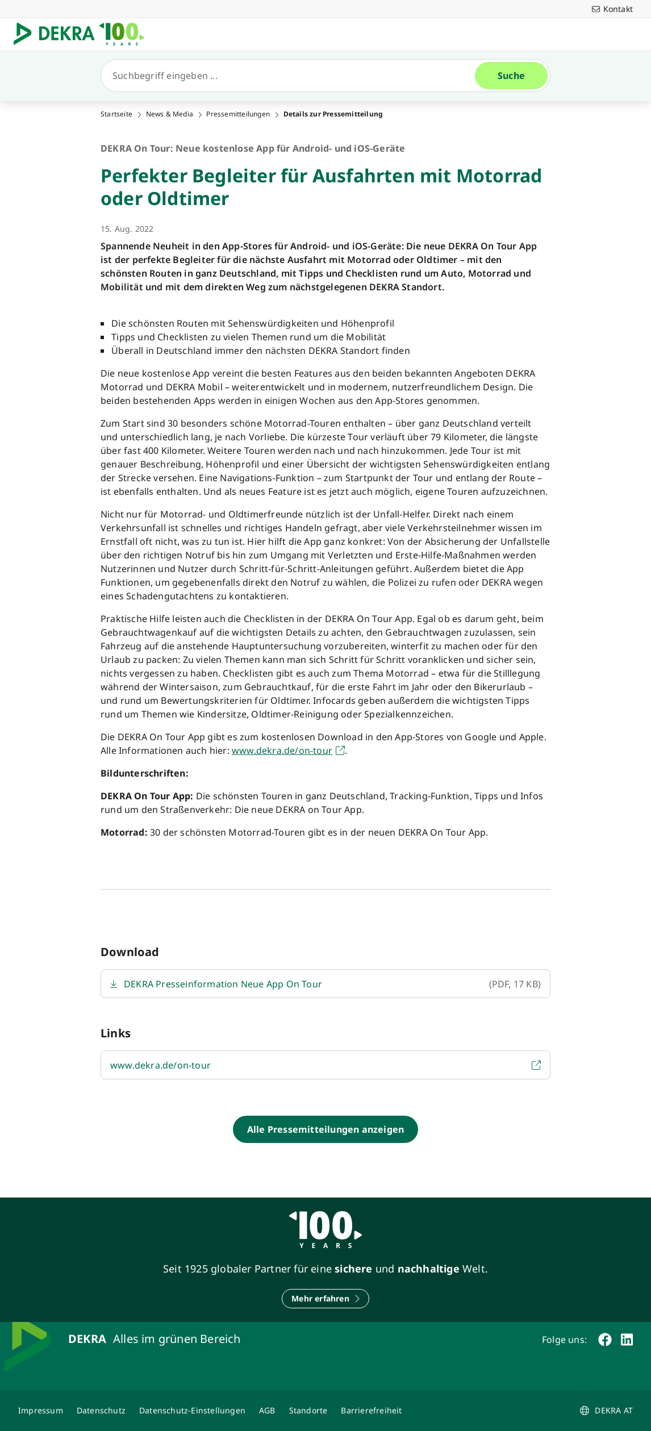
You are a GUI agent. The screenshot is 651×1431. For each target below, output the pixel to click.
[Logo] (83, 34)
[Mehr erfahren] (325, 1298)
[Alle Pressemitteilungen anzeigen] (325, 1129)
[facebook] (605, 1339)
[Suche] (292, 75)
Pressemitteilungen (238, 114)
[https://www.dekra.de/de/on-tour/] (288, 750)
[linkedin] (627, 1339)
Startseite (116, 114)
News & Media (169, 114)
